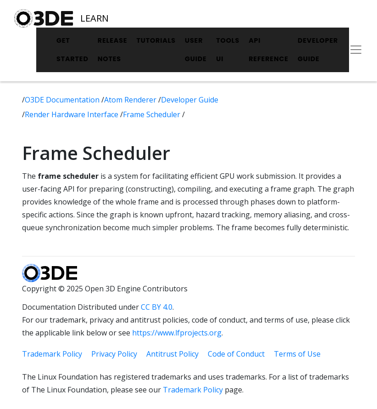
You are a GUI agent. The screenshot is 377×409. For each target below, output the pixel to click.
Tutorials (156, 40)
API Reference (268, 49)
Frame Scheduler (152, 114)
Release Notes (113, 49)
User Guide (196, 49)
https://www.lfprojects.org (177, 333)
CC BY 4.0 (156, 307)
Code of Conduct (236, 354)
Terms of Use (297, 354)
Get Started (72, 49)
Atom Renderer (131, 100)
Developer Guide (318, 49)
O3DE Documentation (63, 100)
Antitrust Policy (172, 354)
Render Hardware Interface (72, 114)
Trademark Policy (52, 354)
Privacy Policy (114, 354)
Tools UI (227, 49)
